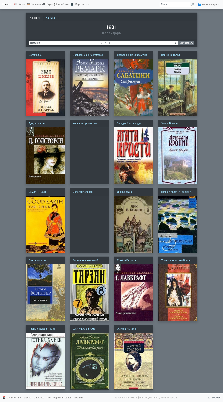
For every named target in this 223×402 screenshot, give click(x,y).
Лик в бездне (124, 191)
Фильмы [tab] (52, 17)
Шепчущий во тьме (84, 328)
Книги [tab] (35, 17)
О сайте (11, 397)
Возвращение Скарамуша (132, 54)
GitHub (27, 397)
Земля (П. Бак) (37, 191)
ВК (19, 397)
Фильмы (36, 4)
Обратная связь (62, 397)
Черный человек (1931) (42, 328)
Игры (49, 4)
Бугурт (7, 4)
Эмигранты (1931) (127, 328)
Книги (22, 4)
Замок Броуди (169, 123)
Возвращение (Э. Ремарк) (88, 54)
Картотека (81, 4)
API (49, 397)
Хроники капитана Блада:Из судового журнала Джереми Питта (177, 260)
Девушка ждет (37, 123)
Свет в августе (37, 260)
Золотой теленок (83, 191)
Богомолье (35, 54)
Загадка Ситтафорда (129, 123)
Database (39, 397)
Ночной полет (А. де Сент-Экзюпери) (176, 192)
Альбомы (63, 4)
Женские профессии (85, 123)
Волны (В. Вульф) (171, 54)
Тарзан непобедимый (85, 260)
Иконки (78, 397)
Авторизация (209, 4)
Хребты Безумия (126, 260)
